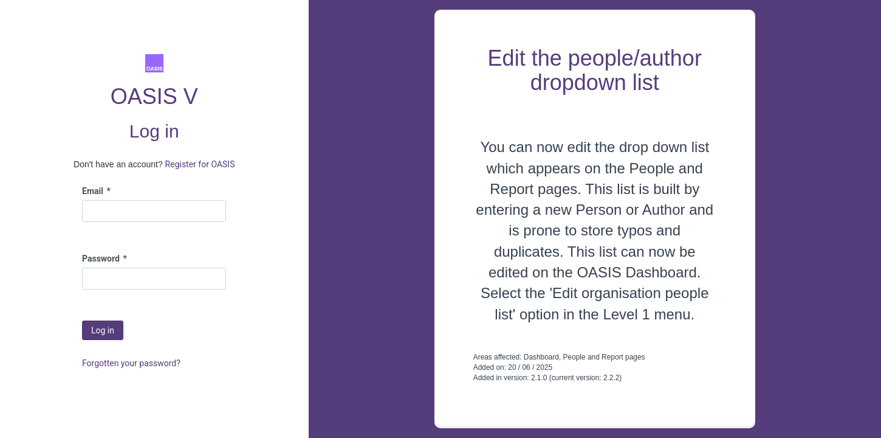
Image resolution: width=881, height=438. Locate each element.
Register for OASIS (200, 164)
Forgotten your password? (131, 363)
